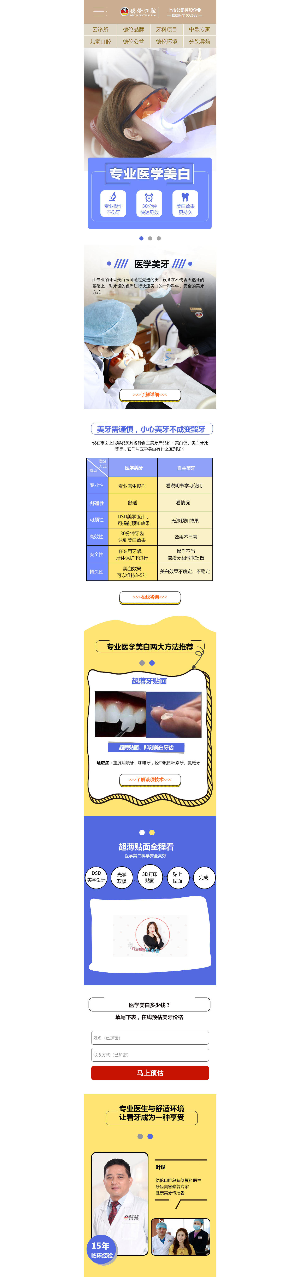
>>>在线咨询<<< (150, 597)
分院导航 (200, 42)
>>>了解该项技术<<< (150, 779)
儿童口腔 (100, 42)
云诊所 (100, 30)
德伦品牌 (133, 30)
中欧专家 (200, 30)
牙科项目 (166, 30)
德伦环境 (166, 42)
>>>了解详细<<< (150, 394)
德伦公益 (133, 42)
